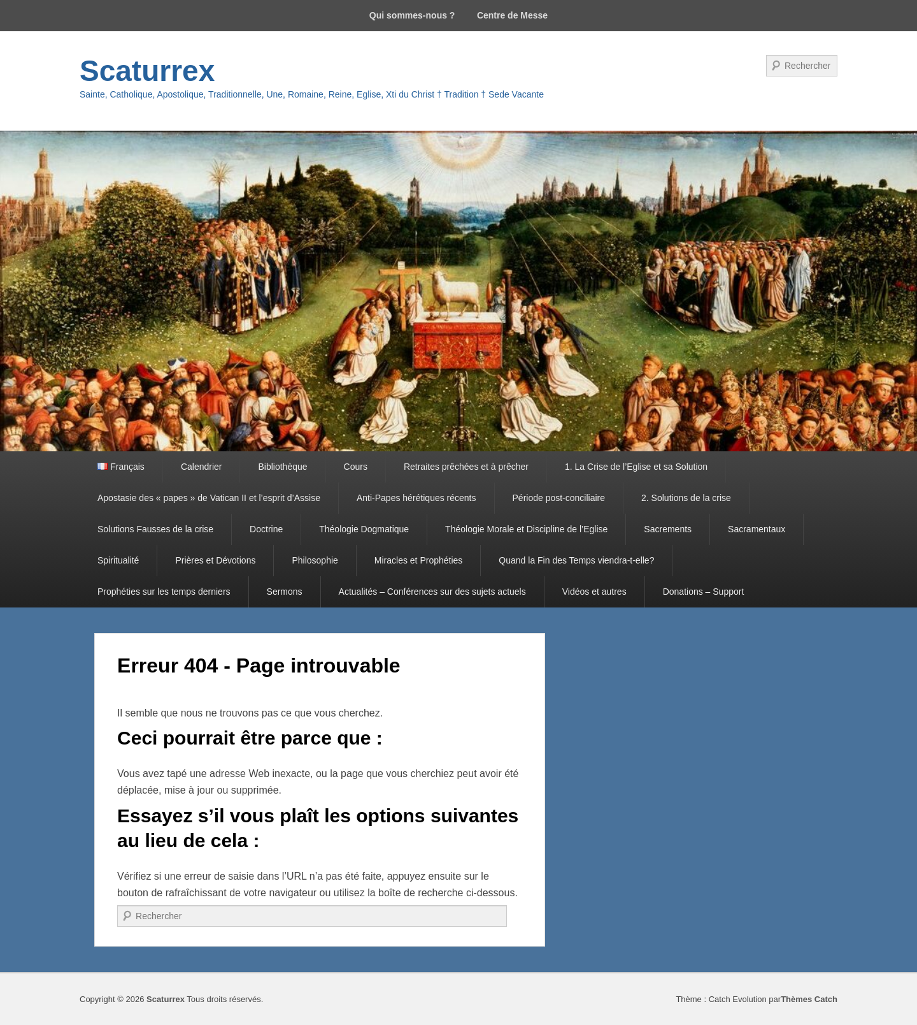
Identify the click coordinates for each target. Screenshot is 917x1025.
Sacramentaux (756, 529)
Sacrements (668, 529)
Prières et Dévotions (215, 560)
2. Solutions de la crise (686, 498)
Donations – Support (703, 591)
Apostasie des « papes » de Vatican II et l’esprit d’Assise (208, 498)
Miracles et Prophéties (418, 560)
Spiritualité (118, 560)
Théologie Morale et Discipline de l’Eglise (526, 529)
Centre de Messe (512, 15)
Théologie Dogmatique (364, 529)
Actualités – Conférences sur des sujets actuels (432, 591)
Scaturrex (147, 70)
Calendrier (201, 467)
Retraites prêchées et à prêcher (466, 467)
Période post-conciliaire (559, 498)
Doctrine (266, 529)
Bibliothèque (282, 467)
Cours (355, 467)
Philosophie (315, 560)
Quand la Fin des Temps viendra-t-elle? (576, 560)
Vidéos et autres (594, 591)
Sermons (284, 591)
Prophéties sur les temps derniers (164, 591)
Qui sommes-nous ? (412, 15)
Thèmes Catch (809, 999)
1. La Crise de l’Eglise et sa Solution (636, 467)
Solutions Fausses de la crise (155, 529)
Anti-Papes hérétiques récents (416, 498)
